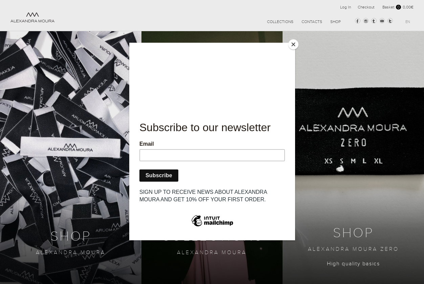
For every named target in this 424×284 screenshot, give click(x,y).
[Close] (293, 44)
